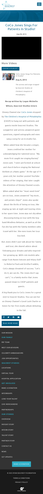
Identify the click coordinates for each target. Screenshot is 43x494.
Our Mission (7, 333)
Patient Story (8, 424)
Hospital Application (11, 379)
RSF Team (5, 342)
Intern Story (7, 430)
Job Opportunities (10, 358)
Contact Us (7, 446)
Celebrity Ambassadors (12, 353)
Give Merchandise (10, 404)
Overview (6, 419)
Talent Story (7, 435)
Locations (6, 368)
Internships (7, 393)
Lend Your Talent (9, 399)
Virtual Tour (7, 373)
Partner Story (8, 441)
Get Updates (7, 457)
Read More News (10, 323)
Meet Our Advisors (10, 348)
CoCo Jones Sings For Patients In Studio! (28, 75)
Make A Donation (9, 388)
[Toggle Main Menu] (39, 4)
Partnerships (8, 410)
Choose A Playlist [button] (9, 68)
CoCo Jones (26, 112)
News (4, 452)
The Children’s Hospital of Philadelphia (22, 117)
